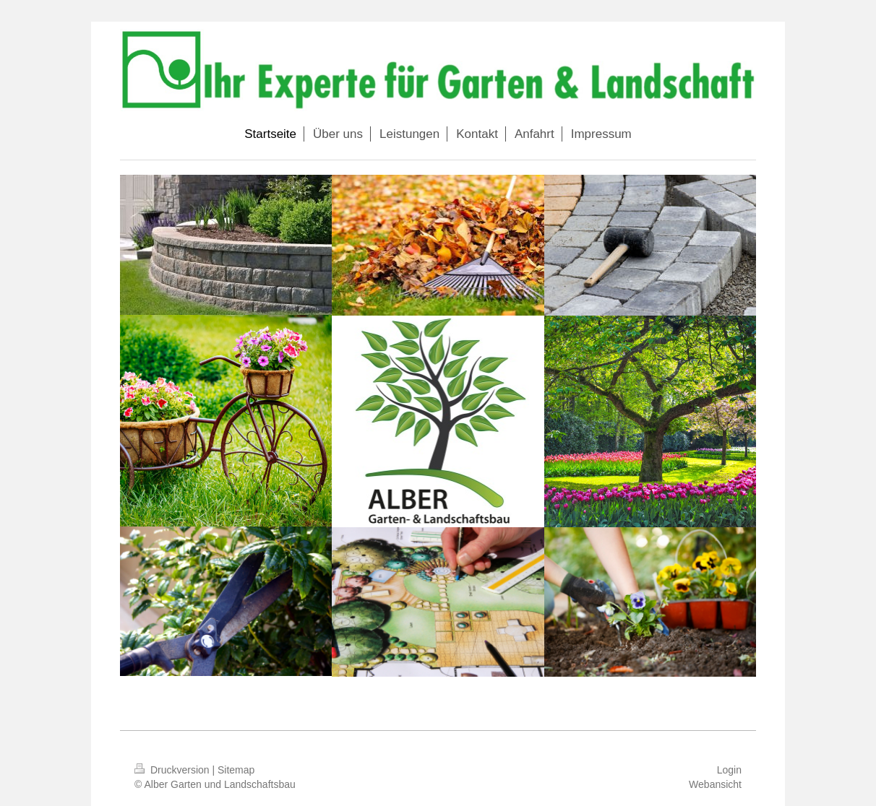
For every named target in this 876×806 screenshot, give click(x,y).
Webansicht (715, 784)
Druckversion (173, 770)
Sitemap (236, 770)
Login (729, 770)
